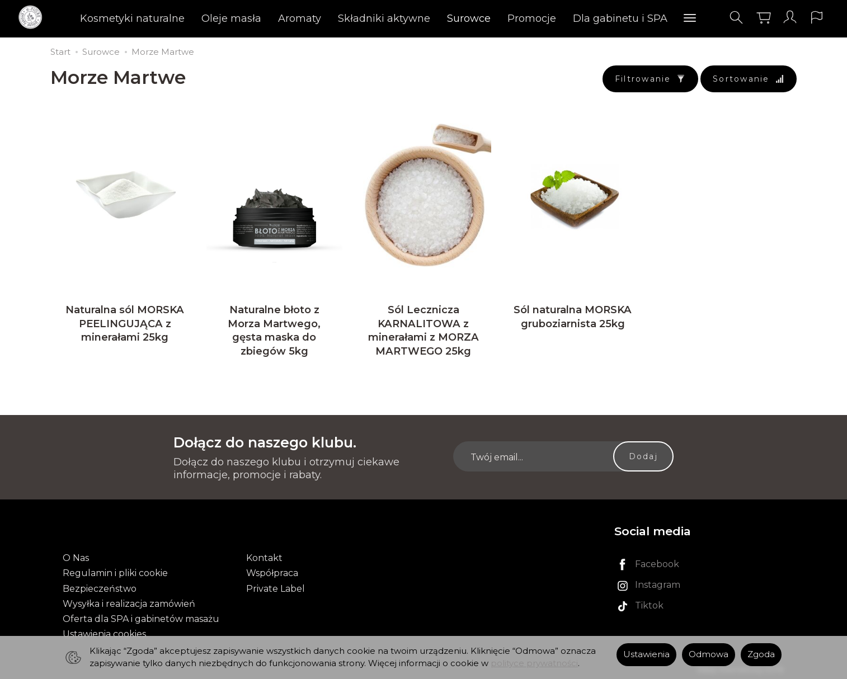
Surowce (469, 19)
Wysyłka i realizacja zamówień (129, 601)
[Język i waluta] (812, 18)
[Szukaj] (730, 18)
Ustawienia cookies (104, 631)
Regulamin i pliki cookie (115, 570)
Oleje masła (232, 19)
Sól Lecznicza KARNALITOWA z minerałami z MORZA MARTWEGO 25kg (423, 337)
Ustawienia (646, 654)
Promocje (532, 19)
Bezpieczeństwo (100, 586)
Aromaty (300, 19)
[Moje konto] (785, 18)
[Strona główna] (38, 18)
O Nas (76, 555)
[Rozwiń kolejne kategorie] (690, 20)
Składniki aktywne (384, 19)
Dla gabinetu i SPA (620, 19)
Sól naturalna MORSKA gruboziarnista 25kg (573, 323)
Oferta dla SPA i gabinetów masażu (141, 616)
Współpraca (272, 570)
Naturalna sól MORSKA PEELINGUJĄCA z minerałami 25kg (124, 330)
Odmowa (708, 654)
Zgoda (761, 654)
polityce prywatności (534, 663)
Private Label (275, 586)
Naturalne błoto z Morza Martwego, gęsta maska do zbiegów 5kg (274, 337)
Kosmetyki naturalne (133, 19)
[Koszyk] (757, 18)
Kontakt (264, 555)
